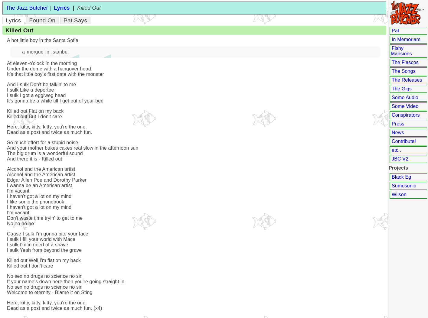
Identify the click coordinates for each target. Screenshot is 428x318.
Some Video (405, 106)
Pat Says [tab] (75, 20)
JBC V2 (400, 158)
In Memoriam (406, 39)
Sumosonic (404, 185)
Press (398, 123)
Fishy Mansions (401, 51)
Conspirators (406, 115)
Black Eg (401, 177)
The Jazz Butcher (27, 8)
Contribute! (404, 141)
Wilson (399, 194)
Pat (395, 30)
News (398, 132)
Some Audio (405, 97)
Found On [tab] (42, 20)
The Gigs (402, 88)
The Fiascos (405, 62)
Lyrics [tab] (13, 20)
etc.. (396, 150)
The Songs (404, 71)
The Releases (407, 80)
